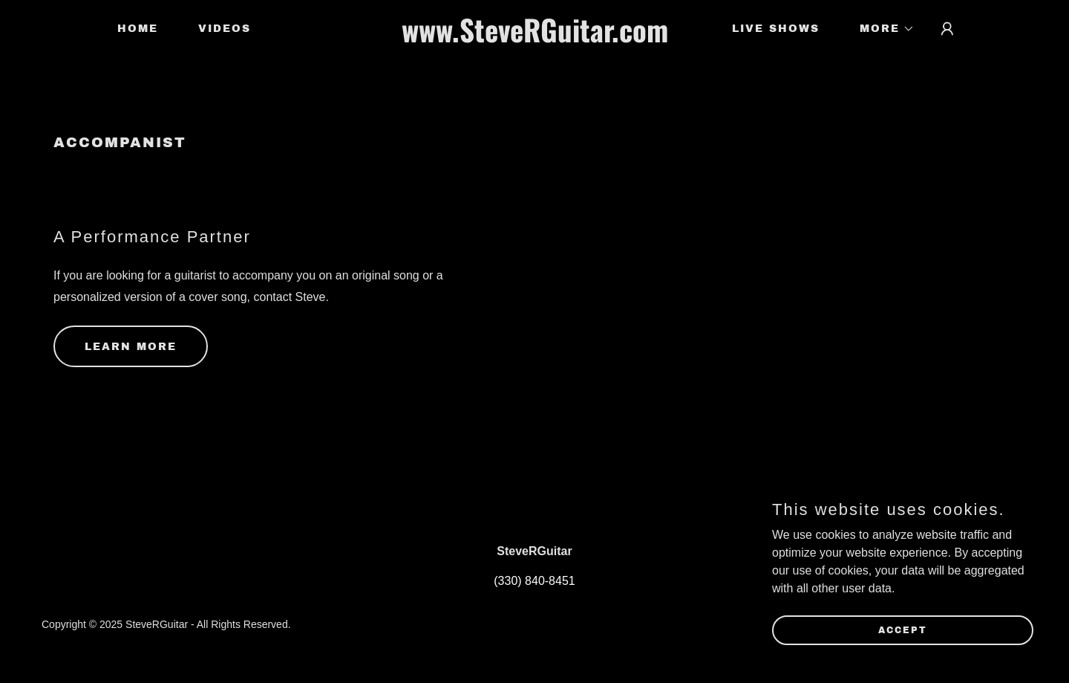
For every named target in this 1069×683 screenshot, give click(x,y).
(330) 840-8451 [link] (534, 580)
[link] (534, 38)
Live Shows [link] (776, 28)
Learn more (131, 346)
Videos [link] (224, 28)
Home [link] (137, 28)
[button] (882, 29)
